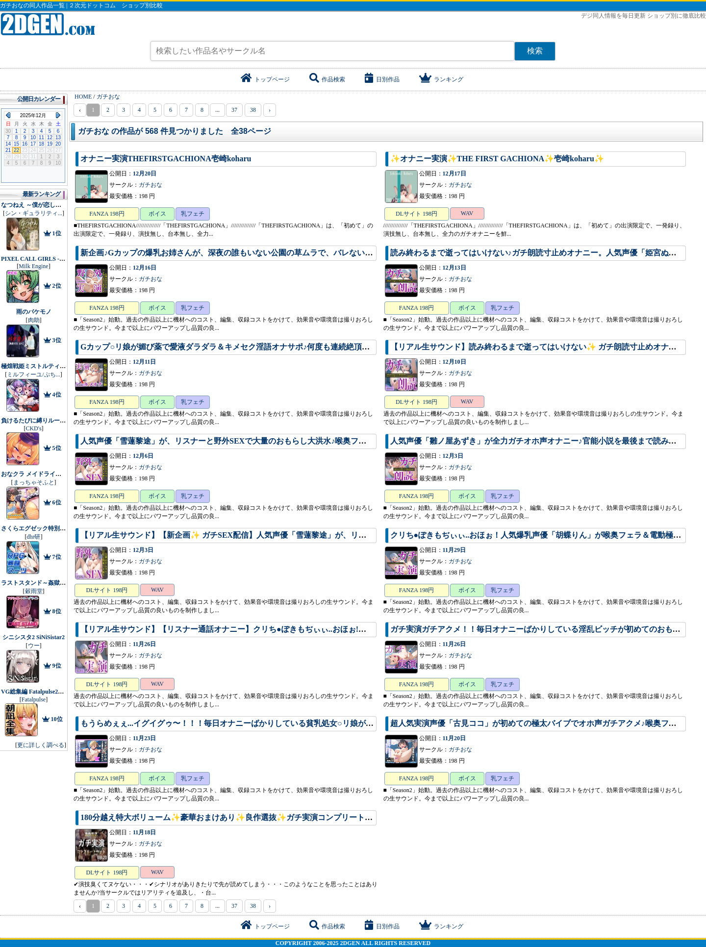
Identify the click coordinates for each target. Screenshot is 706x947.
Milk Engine (33, 266)
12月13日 (454, 267)
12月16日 (144, 267)
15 (16, 144)
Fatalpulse (34, 699)
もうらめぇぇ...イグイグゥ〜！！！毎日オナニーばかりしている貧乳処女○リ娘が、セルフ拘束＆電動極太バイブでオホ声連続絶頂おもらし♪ (327, 723)
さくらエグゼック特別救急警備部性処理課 (57, 528)
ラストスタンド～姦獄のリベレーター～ (54, 582)
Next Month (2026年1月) (58, 115)
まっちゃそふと (33, 482)
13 (58, 137)
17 (33, 144)
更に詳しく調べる (40, 745)
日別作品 (382, 79)
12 (49, 137)
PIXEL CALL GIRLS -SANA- (39, 258)
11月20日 (454, 738)
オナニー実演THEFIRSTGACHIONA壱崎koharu (166, 158)
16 (24, 144)
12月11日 (144, 361)
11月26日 (144, 644)
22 (16, 150)
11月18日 (144, 832)
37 (234, 109)
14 (8, 144)
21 (8, 150)
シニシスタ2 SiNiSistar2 (33, 637)
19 (49, 144)
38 (253, 109)
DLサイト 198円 (416, 213)
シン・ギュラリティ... (33, 213)
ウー (34, 645)
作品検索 (327, 79)
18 (41, 144)
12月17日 (454, 173)
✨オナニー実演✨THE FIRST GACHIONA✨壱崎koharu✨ (497, 158)
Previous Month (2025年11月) (8, 115)
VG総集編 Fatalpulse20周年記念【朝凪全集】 (60, 691)
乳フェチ (192, 213)
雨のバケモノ (33, 311)
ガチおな (150, 184)
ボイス (157, 213)
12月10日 (454, 361)
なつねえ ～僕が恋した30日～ (40, 204)
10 (33, 137)
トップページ (265, 79)
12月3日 (453, 455)
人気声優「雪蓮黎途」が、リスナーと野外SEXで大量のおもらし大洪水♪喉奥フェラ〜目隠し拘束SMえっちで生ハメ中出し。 (299, 441)
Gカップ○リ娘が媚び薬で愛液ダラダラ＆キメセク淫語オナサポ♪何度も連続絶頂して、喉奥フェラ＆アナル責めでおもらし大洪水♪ (309, 347)
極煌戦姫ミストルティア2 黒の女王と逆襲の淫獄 (65, 366)
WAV (467, 213)
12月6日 (143, 455)
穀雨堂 (34, 591)
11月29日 (454, 550)
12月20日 (144, 173)
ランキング (441, 79)
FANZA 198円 (106, 213)
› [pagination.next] (270, 109)
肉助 (34, 320)
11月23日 (144, 738)
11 (41, 137)
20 (58, 144)
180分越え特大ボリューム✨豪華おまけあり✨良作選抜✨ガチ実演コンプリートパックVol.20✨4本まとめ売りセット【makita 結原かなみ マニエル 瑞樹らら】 (360, 817)
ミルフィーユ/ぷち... (33, 374)
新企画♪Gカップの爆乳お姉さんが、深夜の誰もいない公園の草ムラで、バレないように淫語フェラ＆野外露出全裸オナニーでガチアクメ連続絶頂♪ (338, 253)
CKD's (33, 428)
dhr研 (34, 536)
